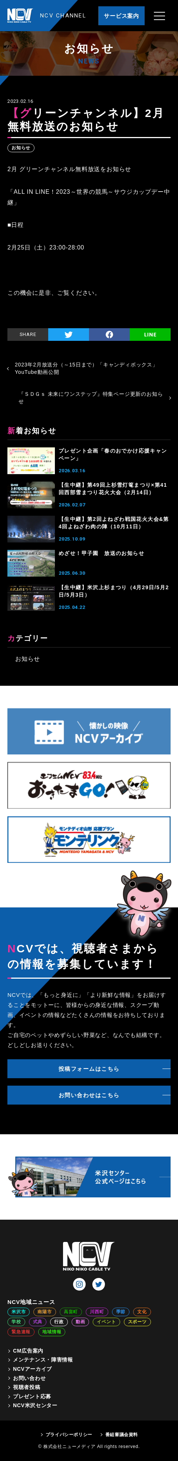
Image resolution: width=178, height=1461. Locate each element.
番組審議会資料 (121, 1434)
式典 (38, 1321)
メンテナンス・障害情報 (43, 1360)
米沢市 (18, 1311)
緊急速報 (20, 1331)
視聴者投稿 (26, 1387)
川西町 (97, 1311)
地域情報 (51, 1331)
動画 (80, 1321)
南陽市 (44, 1311)
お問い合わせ (29, 1378)
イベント (106, 1321)
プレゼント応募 (32, 1396)
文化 (142, 1311)
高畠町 (71, 1311)
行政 (59, 1321)
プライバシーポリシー (69, 1434)
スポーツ (137, 1321)
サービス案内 (121, 16)
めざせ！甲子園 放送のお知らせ (101, 553)
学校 (16, 1321)
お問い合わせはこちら (89, 1095)
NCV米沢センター (35, 1405)
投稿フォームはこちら (89, 1069)
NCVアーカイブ (32, 1369)
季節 (121, 1311)
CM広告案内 (28, 1351)
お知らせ (20, 147)
